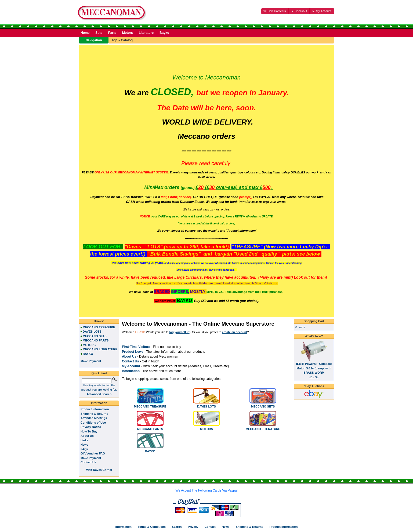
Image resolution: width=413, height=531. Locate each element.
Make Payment (91, 458)
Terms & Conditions (152, 526)
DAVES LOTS (206, 405)
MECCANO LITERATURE (263, 427)
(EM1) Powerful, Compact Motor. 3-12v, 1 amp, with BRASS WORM (314, 368)
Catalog (127, 40)
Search (177, 526)
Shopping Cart (314, 321)
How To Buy (89, 431)
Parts (112, 33)
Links (84, 440)
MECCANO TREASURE (150, 405)
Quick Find (99, 373)
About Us (129, 356)
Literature (146, 33)
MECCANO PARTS (150, 427)
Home (85, 33)
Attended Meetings (94, 418)
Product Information (95, 409)
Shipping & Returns (94, 413)
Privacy (193, 526)
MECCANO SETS (262, 405)
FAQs (84, 449)
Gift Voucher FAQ (93, 453)
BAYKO (150, 449)
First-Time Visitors (136, 347)
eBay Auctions (314, 386)
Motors (127, 33)
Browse (99, 321)
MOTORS (206, 427)
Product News (132, 352)
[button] (275, 11)
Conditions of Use (93, 422)
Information (131, 371)
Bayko (164, 33)
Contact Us (88, 462)
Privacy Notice (91, 426)
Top (114, 40)
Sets (98, 33)
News (84, 444)
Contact (210, 526)
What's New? (314, 336)
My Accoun (130, 366)
